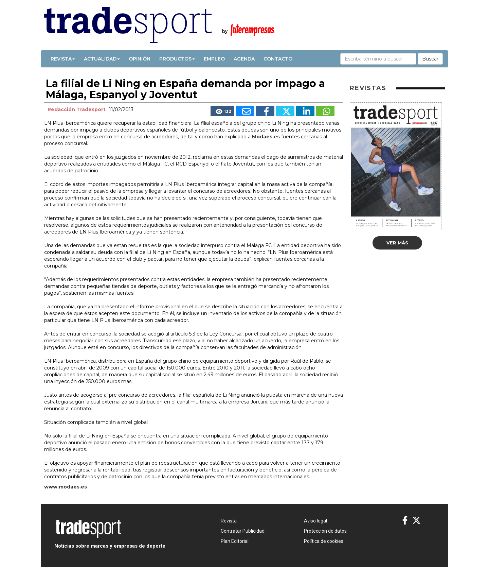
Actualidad (102, 59)
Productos (177, 59)
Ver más (397, 242)
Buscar (430, 59)
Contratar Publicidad (243, 531)
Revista (63, 59)
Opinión (139, 59)
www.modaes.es (65, 487)
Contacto (278, 59)
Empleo (214, 59)
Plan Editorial (235, 541)
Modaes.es (266, 137)
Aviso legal (315, 520)
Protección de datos (325, 531)
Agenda (244, 59)
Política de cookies (323, 541)
